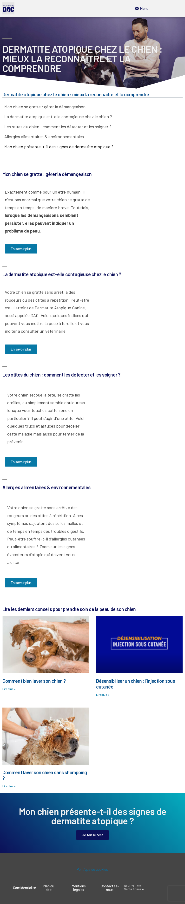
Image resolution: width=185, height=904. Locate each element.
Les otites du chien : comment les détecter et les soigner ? (58, 126)
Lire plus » (8, 688)
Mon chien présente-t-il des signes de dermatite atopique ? (58, 146)
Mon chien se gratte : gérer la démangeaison (45, 106)
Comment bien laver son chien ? (34, 681)
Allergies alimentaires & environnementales (44, 136)
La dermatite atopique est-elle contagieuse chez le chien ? (58, 116)
